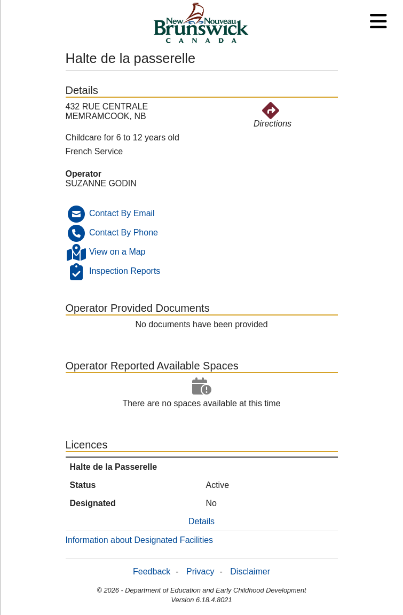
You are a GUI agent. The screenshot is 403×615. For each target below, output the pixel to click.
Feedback (151, 571)
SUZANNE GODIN (101, 183)
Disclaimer (250, 571)
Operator (84, 173)
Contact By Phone (123, 233)
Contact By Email (122, 213)
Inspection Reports (124, 271)
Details (201, 521)
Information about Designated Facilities (140, 540)
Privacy (200, 571)
